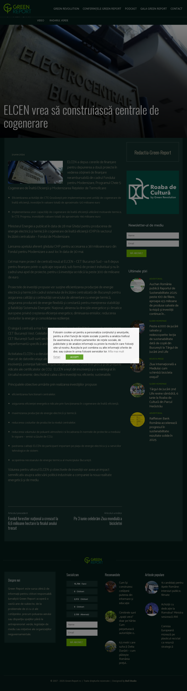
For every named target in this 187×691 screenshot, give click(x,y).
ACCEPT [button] (74, 357)
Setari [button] (56, 357)
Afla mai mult (116, 351)
